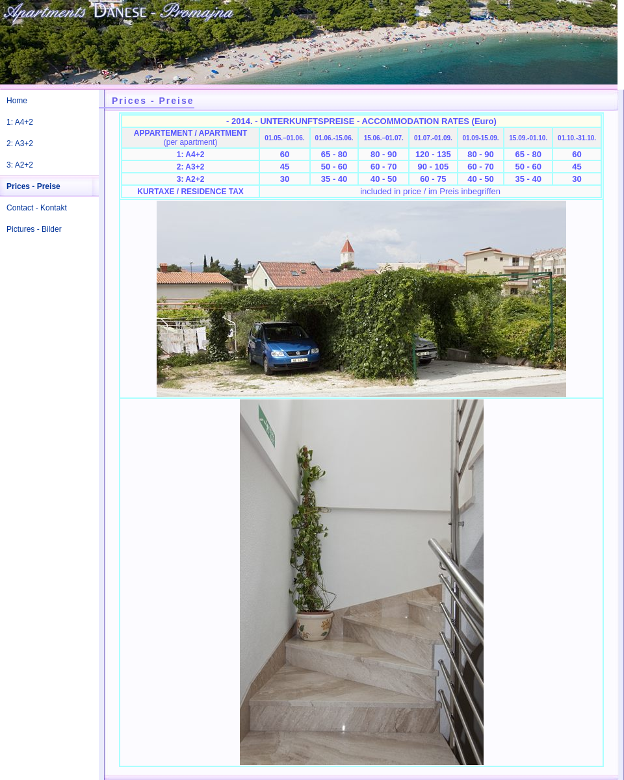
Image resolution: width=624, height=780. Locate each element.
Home (16, 100)
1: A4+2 (19, 122)
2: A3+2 (19, 143)
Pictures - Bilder (34, 229)
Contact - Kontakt (36, 207)
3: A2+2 (19, 165)
